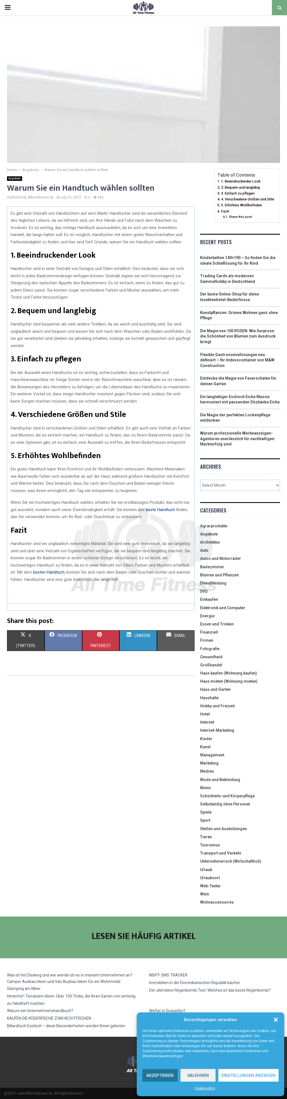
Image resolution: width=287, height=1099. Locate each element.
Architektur (210, 542)
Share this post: (241, 217)
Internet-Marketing (217, 730)
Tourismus (210, 845)
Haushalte (209, 698)
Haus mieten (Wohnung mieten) (229, 681)
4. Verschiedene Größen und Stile (247, 199)
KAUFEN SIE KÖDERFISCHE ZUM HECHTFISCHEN (49, 1018)
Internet (207, 722)
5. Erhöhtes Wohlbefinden (241, 205)
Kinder (206, 738)
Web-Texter (210, 886)
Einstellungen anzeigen (248, 1075)
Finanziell (209, 632)
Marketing (209, 763)
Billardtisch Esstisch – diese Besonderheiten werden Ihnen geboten (66, 1026)
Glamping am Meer (24, 988)
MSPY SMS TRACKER (168, 975)
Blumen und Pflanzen (219, 575)
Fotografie (209, 649)
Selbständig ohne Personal (225, 804)
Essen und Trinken (217, 624)
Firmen (206, 640)
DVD (204, 591)
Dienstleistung (213, 583)
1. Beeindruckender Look (240, 181)
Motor (205, 788)
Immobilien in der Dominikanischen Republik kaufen (194, 982)
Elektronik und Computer (222, 608)
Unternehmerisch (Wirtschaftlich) (230, 861)
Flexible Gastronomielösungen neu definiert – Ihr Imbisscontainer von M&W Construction (237, 360)
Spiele (206, 812)
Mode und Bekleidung (220, 779)
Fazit (225, 211)
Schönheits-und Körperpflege (227, 796)
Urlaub (206, 869)
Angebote (14, 178)
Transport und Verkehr (221, 853)
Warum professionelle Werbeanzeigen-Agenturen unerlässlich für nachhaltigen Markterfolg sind (237, 438)
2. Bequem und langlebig (240, 187)
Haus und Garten (215, 689)
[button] (276, 1019)
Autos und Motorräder (220, 558)
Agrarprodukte (213, 526)
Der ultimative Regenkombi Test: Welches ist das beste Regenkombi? (210, 990)
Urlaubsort (210, 878)
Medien (207, 771)
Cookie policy (205, 1088)
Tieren (206, 837)
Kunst (205, 747)
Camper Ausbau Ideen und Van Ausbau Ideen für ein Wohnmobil (63, 981)
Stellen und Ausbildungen (223, 828)
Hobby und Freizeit (217, 706)
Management (212, 755)
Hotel (205, 714)
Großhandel (211, 665)
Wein (204, 894)
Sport (205, 820)
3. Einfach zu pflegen (237, 193)
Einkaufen (209, 599)
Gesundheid (211, 657)
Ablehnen (198, 1075)
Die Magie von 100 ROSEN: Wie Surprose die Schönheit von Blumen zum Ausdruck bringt (238, 336)
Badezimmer (212, 567)
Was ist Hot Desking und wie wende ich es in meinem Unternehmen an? (69, 975)
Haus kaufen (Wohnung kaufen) (228, 673)
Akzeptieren (159, 1075)
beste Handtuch (160, 509)
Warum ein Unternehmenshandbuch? (40, 1010)
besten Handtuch (48, 572)
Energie (207, 616)
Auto (204, 550)
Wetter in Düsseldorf (167, 1010)
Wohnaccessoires (217, 902)
